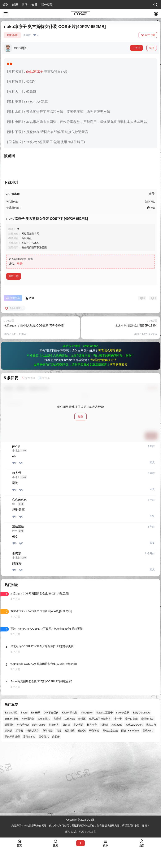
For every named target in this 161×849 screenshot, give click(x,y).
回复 (152, 529)
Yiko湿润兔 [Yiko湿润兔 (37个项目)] (28, 786)
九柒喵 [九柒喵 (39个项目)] (57, 786)
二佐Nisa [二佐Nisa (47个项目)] (70, 786)
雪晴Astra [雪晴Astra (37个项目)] (147, 797)
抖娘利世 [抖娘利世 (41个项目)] (54, 792)
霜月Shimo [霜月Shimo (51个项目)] (29, 804)
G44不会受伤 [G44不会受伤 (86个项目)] (51, 780)
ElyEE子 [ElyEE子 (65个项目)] (35, 780)
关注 (136, 47)
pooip (16, 513)
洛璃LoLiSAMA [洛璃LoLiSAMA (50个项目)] (134, 792)
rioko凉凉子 (34, 71)
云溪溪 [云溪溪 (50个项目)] (82, 786)
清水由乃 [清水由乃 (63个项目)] (151, 792)
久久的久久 (19, 567)
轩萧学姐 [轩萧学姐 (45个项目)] (94, 797)
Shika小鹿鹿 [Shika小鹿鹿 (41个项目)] (11, 786)
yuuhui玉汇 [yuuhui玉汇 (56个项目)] (44, 786)
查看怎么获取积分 (110, 418)
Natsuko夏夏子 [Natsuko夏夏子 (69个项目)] (104, 780)
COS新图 (12, 35)
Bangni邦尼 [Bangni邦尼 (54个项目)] (11, 780)
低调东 (16, 620)
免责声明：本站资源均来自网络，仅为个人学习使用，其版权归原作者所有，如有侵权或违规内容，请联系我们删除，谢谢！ (80, 825)
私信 (151, 47)
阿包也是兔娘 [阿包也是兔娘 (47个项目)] (110, 797)
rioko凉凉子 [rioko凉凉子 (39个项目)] (122, 780)
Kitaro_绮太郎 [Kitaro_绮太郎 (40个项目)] (70, 780)
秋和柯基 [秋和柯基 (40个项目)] (48, 797)
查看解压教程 (118, 432)
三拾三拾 (18, 593)
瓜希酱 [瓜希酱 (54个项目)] (19, 797)
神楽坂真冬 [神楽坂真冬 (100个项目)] (33, 797)
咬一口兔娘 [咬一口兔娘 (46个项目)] (131, 786)
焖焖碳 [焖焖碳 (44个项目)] (8, 797)
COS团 (90, 819)
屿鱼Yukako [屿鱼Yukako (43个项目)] (38, 792)
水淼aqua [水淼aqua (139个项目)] (117, 792)
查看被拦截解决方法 (103, 427)
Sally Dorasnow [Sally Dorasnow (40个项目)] (141, 780)
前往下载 (148, 35)
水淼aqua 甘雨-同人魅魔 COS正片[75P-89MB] (34, 392)
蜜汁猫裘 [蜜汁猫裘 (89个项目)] (70, 797)
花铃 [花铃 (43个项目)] (58, 797)
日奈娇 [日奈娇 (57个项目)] (66, 792)
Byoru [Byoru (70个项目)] (24, 780)
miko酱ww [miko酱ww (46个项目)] (86, 780)
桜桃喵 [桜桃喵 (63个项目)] (104, 792)
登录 (20, 331)
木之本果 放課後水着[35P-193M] (136, 392)
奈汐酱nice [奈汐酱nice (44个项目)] (147, 786)
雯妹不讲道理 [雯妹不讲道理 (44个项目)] (12, 804)
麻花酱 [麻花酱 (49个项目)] (56, 804)
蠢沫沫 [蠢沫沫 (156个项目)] (82, 797)
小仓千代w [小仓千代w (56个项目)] (23, 792)
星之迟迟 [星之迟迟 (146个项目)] (78, 792)
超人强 (16, 540)
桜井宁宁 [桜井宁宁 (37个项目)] (92, 792)
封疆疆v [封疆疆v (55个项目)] (9, 792)
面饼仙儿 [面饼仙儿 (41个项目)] (44, 804)
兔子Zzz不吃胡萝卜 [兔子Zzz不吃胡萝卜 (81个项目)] (100, 786)
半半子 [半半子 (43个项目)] (118, 786)
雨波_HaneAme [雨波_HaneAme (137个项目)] (130, 797)
